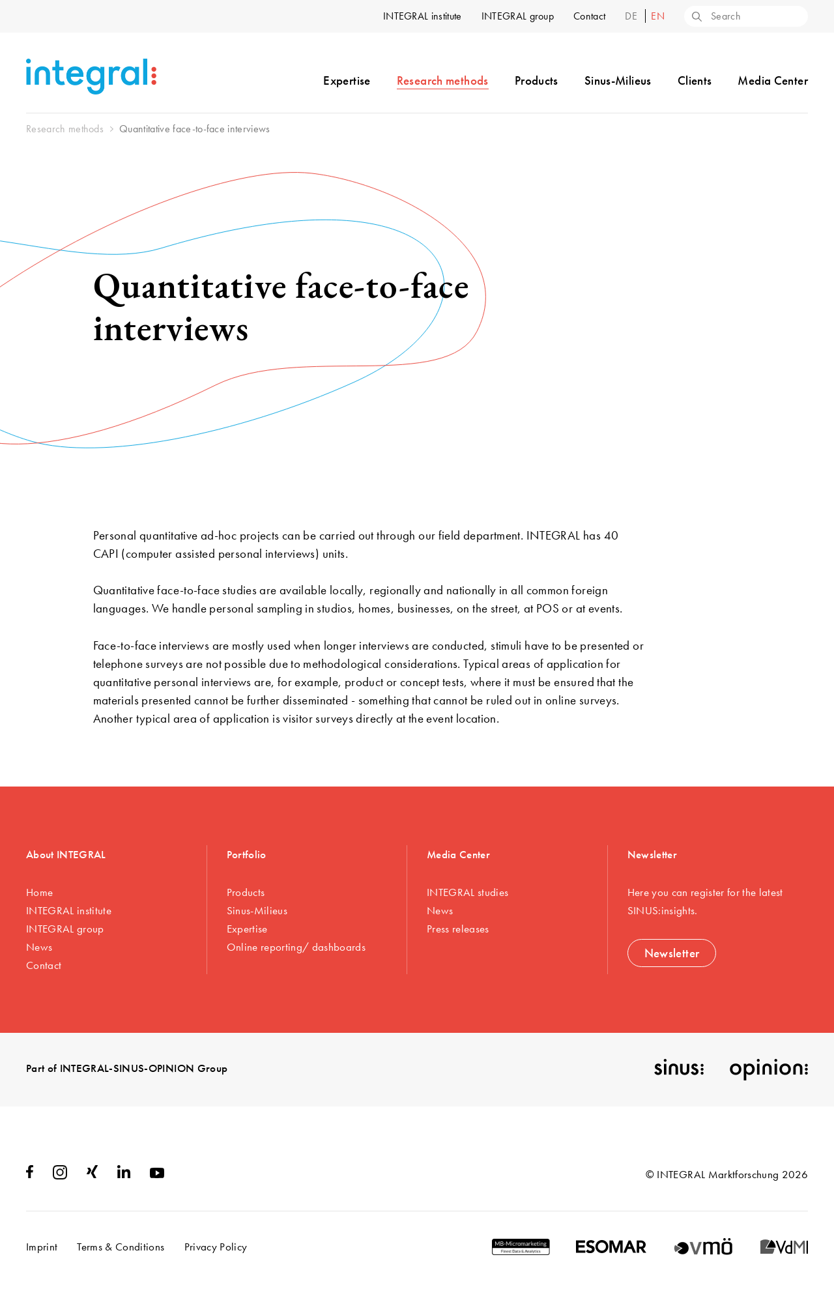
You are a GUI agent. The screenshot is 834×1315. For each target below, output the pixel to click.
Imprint (41, 1246)
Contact (589, 16)
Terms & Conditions (120, 1246)
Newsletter (672, 953)
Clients (695, 80)
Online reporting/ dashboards (296, 947)
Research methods (443, 80)
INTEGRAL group (518, 16)
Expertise (346, 80)
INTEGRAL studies (467, 892)
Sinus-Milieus (618, 80)
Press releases (458, 928)
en (658, 16)
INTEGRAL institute (422, 16)
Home (39, 892)
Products (536, 80)
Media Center (773, 80)
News (39, 947)
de (632, 16)
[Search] (696, 17)
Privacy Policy (216, 1246)
